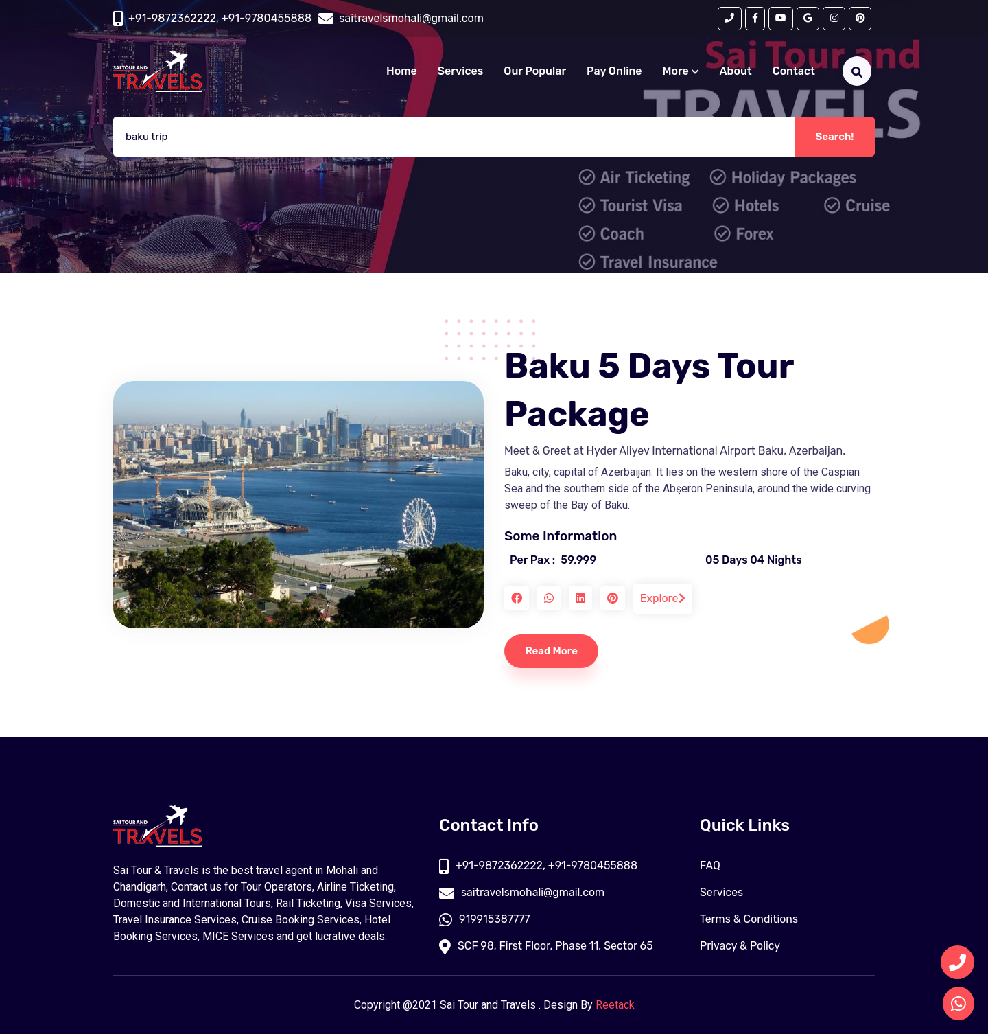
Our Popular (535, 71)
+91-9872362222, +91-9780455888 (219, 18)
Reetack (615, 1004)
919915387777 (484, 919)
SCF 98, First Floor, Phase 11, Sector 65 (547, 945)
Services (460, 71)
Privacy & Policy (740, 945)
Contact (794, 71)
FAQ (710, 865)
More (681, 71)
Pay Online (614, 71)
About (736, 71)
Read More (552, 651)
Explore (662, 598)
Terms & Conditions (749, 919)
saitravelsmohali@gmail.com (522, 892)
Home (401, 71)
